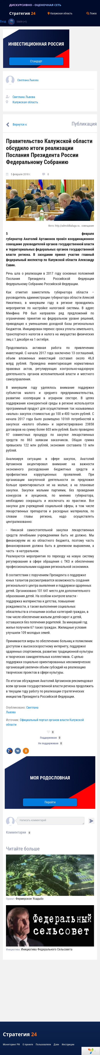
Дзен (56, 1044)
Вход (3, 21)
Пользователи (43, 1044)
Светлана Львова (27, 80)
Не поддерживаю (48, 743)
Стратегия (22, 13)
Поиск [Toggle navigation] (91, 13)
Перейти (50, 802)
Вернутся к (20, 124)
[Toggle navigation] (4, 5)
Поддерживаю (48, 737)
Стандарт (36, 61)
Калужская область (25, 102)
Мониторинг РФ (11, 1044)
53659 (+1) (22, 21)
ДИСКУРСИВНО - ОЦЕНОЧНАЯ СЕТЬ (35, 5)
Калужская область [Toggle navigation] (60, 13)
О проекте (28, 1044)
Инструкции (68, 1044)
